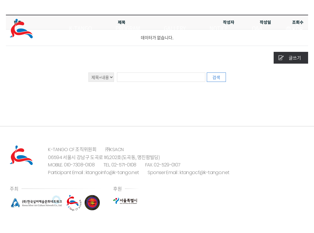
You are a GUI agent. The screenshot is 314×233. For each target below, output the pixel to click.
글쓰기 (295, 57)
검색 (216, 77)
